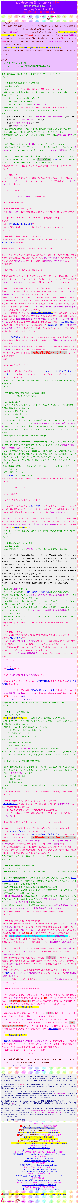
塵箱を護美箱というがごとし (13, 856)
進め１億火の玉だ (8, 74)
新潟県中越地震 (43, 681)
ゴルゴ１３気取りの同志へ (12, 791)
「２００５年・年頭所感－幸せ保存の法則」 (22, 1007)
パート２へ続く (9, 475)
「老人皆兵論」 (16, 337)
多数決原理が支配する (46, 834)
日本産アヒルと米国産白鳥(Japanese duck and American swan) (39, 1180)
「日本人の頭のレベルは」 (43, 690)
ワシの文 (10, 669)
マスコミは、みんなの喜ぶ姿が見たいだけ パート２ (21, 531)
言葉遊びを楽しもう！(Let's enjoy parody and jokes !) (39, 1165)
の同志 (10, 804)
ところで (6, 337)
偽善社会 (6, 1041)
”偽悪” (7, 973)
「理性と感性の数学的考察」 (42, 313)
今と (5, 589)
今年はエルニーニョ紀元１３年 (20, 224)
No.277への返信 (8, 242)
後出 (55, 159)
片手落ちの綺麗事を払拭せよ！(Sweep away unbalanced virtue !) (39, 1176)
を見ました (15, 718)
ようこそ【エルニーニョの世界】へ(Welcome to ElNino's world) (39, 1189)
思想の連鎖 (53, 1029)
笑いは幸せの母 (16, 638)
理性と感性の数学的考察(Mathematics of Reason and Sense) (39, 1132)
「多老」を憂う (8, 911)
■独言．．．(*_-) (9, 982)
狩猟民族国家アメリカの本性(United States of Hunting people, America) (39, 1154)
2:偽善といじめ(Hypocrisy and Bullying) (53, 1194)
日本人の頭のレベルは (38, 592)
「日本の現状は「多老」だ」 (16, 1035)
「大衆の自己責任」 (67, 322)
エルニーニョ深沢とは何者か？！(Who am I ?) (39, 1185)
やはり (6, 144)
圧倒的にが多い (18, 831)
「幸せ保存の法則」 (19, 527)
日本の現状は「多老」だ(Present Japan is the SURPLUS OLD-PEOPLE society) (32, 47)
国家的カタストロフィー (56, 325)
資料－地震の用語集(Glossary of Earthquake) (39, 1128)
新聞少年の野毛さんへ (10, 623)
